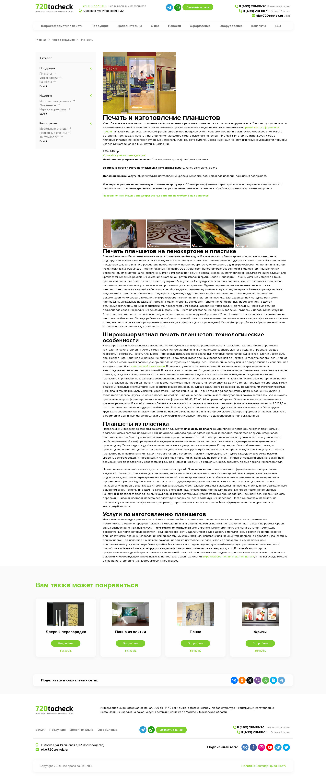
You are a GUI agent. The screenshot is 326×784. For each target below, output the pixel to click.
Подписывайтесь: (222, 747)
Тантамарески (49, 137)
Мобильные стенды (53, 129)
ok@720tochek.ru (269, 16)
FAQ (278, 26)
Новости (174, 26)
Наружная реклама (53, 109)
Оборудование (231, 26)
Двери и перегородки (65, 632)
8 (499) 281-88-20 (252, 6)
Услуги (40, 730)
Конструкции (48, 123)
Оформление (200, 26)
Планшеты (48, 105)
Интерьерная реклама (55, 101)
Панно (195, 632)
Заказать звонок (198, 7)
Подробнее (65, 643)
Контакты (258, 26)
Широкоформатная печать (62, 26)
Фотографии (49, 78)
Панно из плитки (130, 632)
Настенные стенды (53, 133)
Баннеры (46, 82)
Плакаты (46, 74)
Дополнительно (129, 26)
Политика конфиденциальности (263, 766)
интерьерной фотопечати (148, 366)
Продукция (100, 26)
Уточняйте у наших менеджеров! (124, 155)
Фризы (260, 632)
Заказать (66, 650)
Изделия (46, 95)
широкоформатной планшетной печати (228, 556)
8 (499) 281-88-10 (256, 11)
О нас (155, 26)
